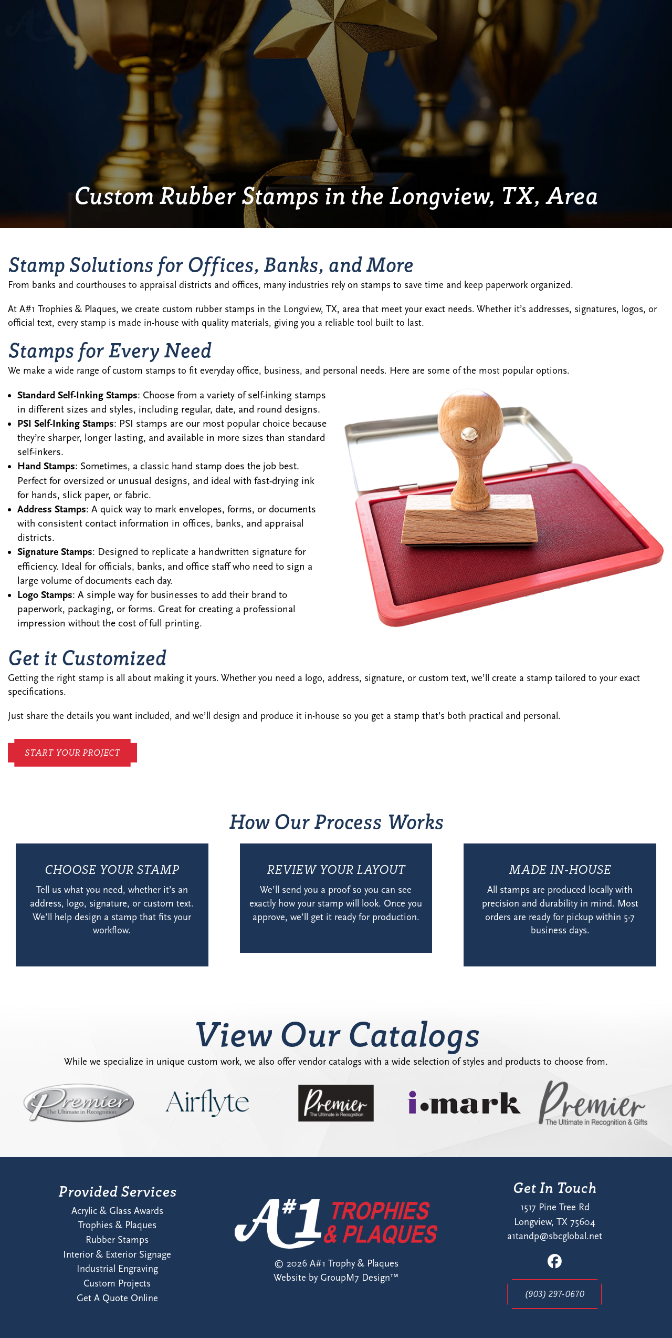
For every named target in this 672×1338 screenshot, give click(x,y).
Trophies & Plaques (117, 1225)
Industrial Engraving (117, 1268)
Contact (464, 35)
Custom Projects (117, 1283)
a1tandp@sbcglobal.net (554, 1236)
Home (300, 35)
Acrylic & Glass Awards (117, 1211)
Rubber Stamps (117, 1240)
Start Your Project (571, 35)
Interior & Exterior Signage (117, 1254)
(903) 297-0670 (554, 1294)
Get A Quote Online (117, 1298)
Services (398, 35)
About (346, 35)
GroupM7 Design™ (359, 1277)
